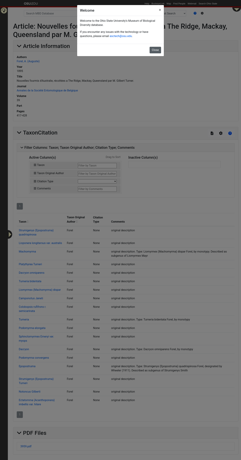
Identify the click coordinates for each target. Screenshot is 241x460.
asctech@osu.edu (121, 36)
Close (155, 50)
